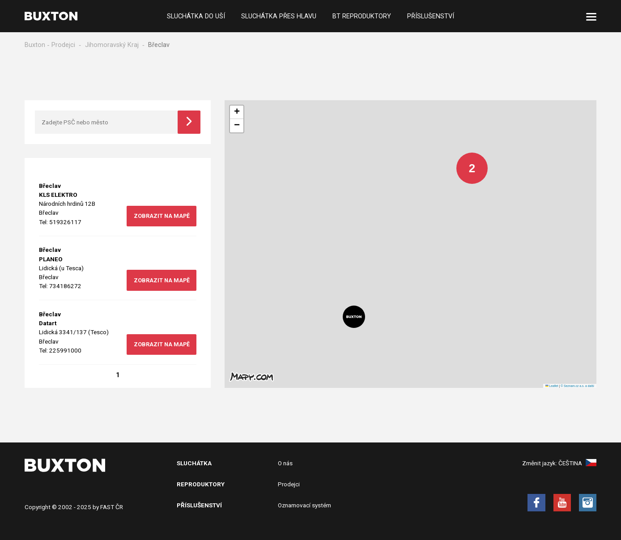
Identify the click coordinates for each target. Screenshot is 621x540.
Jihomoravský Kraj (112, 45)
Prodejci (63, 45)
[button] (465, 161)
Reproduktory (201, 484)
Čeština (577, 463)
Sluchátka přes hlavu (278, 16)
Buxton (35, 45)
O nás (285, 463)
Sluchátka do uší (196, 16)
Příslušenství (430, 16)
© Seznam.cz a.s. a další (577, 385)
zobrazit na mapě (162, 216)
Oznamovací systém (304, 505)
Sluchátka (194, 463)
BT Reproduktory (361, 16)
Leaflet (551, 385)
